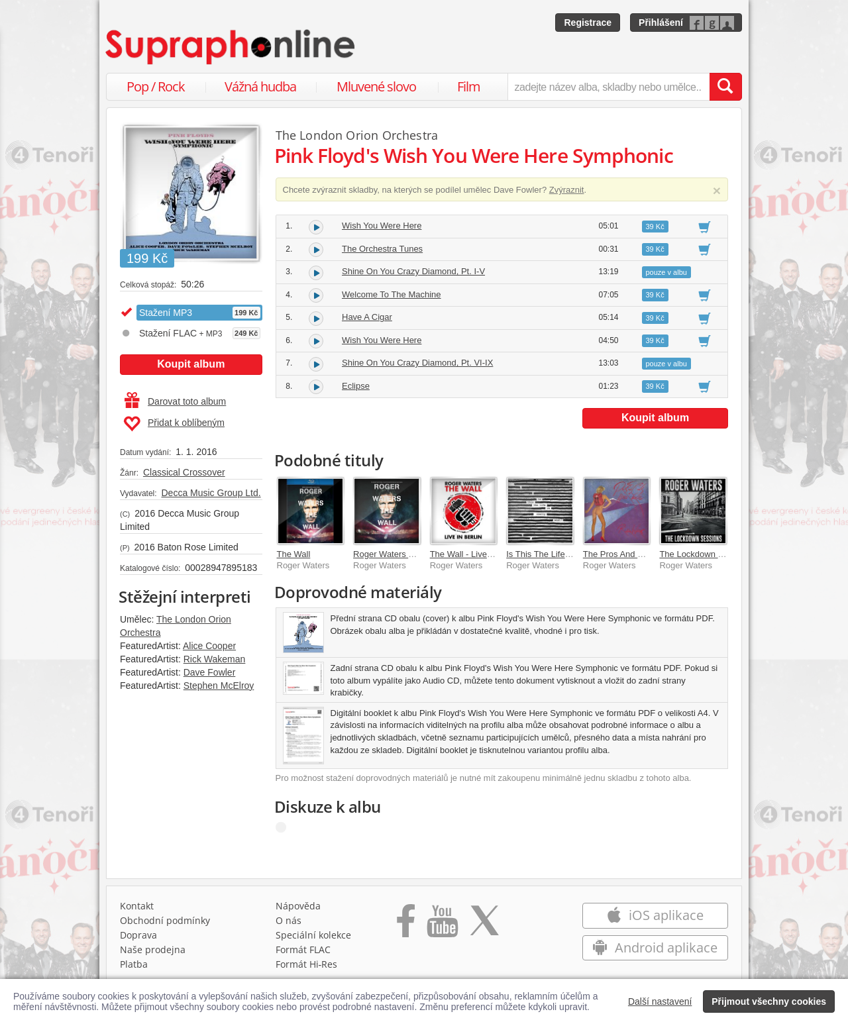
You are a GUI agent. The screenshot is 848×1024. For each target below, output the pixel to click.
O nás (288, 920)
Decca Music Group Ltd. (210, 492)
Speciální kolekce (313, 935)
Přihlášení (661, 22)
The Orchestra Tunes (382, 249)
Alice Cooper (209, 645)
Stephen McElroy (219, 685)
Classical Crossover (184, 472)
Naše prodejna (153, 949)
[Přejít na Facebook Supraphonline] (406, 925)
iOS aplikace (655, 915)
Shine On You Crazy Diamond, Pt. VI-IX (417, 363)
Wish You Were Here (381, 225)
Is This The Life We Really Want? (569, 554)
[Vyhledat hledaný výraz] (725, 87)
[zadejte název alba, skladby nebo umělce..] (608, 87)
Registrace (587, 22)
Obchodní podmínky (165, 920)
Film (468, 86)
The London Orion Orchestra (357, 135)
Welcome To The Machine (391, 294)
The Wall (294, 554)
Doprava (138, 935)
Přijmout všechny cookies (769, 1001)
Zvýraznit (566, 190)
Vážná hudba (260, 86)
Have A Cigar (367, 317)
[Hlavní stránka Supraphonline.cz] (231, 47)
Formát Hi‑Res (307, 964)
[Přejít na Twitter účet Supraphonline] (484, 925)
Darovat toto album (175, 401)
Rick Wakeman (215, 659)
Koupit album (191, 364)
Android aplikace (654, 947)
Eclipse (356, 386)
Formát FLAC (303, 949)
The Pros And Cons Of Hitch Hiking (650, 554)
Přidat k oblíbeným (174, 424)
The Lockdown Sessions (706, 554)
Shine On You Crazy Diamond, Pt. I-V (413, 271)
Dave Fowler (210, 672)
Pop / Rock (156, 86)
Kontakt (137, 905)
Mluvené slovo (376, 86)
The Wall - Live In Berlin (475, 554)
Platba (134, 964)
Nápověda (298, 905)
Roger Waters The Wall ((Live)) (412, 554)
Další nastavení (660, 1001)
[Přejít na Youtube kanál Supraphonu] (441, 925)
